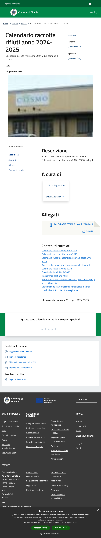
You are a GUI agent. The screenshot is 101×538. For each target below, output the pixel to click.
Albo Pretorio (57, 480)
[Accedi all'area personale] (89, 3)
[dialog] (50, 522)
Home (5, 23)
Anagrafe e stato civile (36, 423)
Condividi (73, 35)
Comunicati (81, 425)
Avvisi (24, 23)
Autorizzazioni (57, 458)
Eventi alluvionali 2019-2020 (56, 272)
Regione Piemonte (12, 3)
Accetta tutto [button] (40, 528)
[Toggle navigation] (5, 12)
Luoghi (79, 443)
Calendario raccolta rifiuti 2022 (57, 268)
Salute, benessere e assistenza (59, 452)
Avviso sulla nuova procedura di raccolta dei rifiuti (66, 265)
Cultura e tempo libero (36, 428)
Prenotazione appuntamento (32, 474)
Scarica (87, 230)
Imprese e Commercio (35, 437)
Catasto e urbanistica (35, 441)
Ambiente (55, 445)
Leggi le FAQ (31, 485)
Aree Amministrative (11, 425)
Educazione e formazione (57, 423)
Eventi (78, 448)
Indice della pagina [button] (16, 146)
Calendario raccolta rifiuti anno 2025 (59, 254)
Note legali (55, 490)
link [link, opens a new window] (75, 522)
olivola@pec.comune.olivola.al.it (16, 506)
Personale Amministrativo (8, 446)
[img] (28, 145)
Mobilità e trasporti (34, 446)
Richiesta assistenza (35, 490)
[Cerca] (95, 12)
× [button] (98, 510)
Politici (5, 439)
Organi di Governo (9, 421)
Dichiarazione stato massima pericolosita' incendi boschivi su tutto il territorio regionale (66, 288)
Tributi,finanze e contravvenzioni (58, 439)
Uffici (4, 430)
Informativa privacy (59, 485)
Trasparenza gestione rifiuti (55, 276)
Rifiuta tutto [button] (61, 528)
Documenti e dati (9, 452)
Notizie (79, 421)
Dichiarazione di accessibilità (58, 496)
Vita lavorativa (32, 432)
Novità (15, 23)
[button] (50, 533)
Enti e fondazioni (9, 435)
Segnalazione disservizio (37, 480)
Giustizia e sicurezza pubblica (60, 431)
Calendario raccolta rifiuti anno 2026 (59, 250)
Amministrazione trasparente (58, 474)
